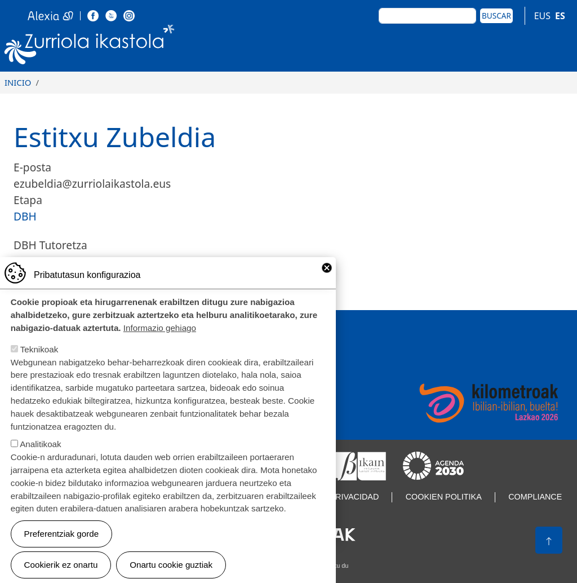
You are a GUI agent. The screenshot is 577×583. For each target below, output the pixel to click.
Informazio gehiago (159, 346)
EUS (542, 16)
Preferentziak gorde (61, 551)
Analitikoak (40, 462)
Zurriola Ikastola (89, 47)
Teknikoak (39, 367)
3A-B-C (30, 261)
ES (560, 16)
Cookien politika (444, 496)
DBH (25, 216)
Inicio (18, 82)
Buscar (496, 15)
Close (327, 286)
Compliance (535, 496)
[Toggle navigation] (559, 47)
